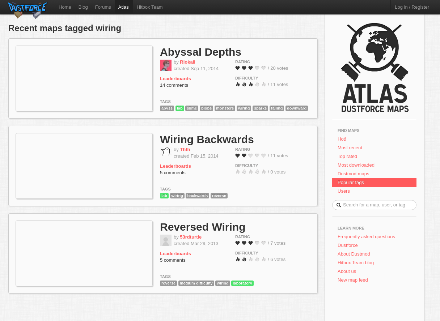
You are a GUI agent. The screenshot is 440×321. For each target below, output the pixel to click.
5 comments (173, 172)
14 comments (174, 85)
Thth (185, 149)
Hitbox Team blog (356, 262)
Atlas (123, 7)
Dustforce (348, 245)
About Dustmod (354, 254)
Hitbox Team (150, 7)
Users (344, 191)
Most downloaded (356, 165)
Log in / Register (412, 7)
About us (347, 271)
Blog (83, 7)
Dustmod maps (353, 173)
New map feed (354, 280)
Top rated (347, 156)
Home (65, 7)
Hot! (342, 139)
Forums (103, 7)
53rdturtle (191, 237)
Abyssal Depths (200, 52)
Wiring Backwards (207, 139)
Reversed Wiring (202, 227)
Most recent (350, 147)
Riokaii (187, 62)
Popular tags (351, 182)
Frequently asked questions (366, 236)
